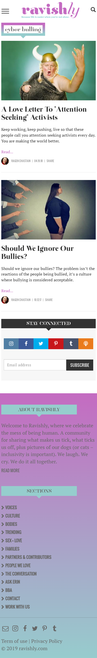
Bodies (11, 524)
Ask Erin (12, 582)
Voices (11, 507)
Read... (7, 152)
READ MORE (10, 470)
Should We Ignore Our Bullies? (37, 252)
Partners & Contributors (28, 557)
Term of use (14, 641)
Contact (12, 598)
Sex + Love (13, 540)
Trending (13, 532)
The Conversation (21, 574)
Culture (12, 516)
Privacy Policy (46, 641)
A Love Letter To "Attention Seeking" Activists (44, 113)
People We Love (17, 565)
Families (12, 549)
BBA (8, 590)
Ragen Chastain (20, 161)
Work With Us (17, 607)
